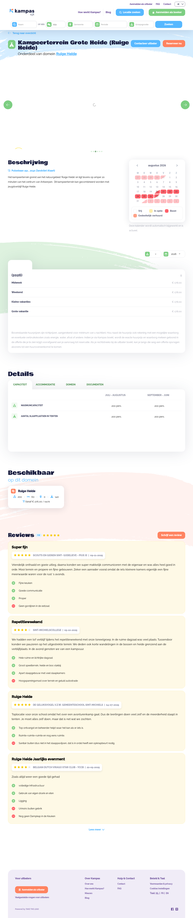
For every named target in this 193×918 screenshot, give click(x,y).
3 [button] (137, 182)
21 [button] (163, 191)
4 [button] (144, 182)
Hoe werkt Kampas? (89, 12)
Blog (108, 12)
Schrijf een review (171, 535)
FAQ (158, 4)
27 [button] (157, 196)
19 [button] (150, 191)
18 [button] (144, 191)
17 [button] (138, 191)
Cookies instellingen (160, 888)
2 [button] (176, 177)
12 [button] (150, 187)
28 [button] (163, 196)
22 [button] (170, 191)
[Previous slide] (8, 104)
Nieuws (88, 893)
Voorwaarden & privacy (161, 884)
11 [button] (144, 187)
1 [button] (169, 177)
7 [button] (163, 182)
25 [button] (144, 196)
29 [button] (170, 196)
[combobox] (155, 254)
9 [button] (176, 182)
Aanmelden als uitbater (141, 4)
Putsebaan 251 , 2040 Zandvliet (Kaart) (31, 170)
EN (167, 893)
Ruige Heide (66, 54)
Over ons (89, 884)
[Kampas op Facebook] (172, 909)
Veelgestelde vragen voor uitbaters (32, 897)
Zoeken (168, 24)
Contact (167, 4)
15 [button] (170, 187)
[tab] (91, 151)
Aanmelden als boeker (167, 12)
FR (162, 893)
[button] (137, 165)
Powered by (27, 909)
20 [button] (157, 191)
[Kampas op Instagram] (176, 909)
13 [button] (157, 187)
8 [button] (169, 182)
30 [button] (176, 196)
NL (157, 893)
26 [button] (150, 196)
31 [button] (138, 201)
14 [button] (163, 187)
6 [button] (157, 182)
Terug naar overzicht (22, 33)
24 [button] (138, 196)
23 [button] (176, 191)
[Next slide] (185, 104)
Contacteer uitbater (145, 43)
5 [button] (150, 182)
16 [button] (176, 187)
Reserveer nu (174, 43)
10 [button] (138, 187)
